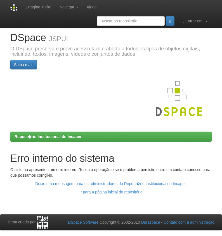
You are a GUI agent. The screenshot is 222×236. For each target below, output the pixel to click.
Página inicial (38, 7)
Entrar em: (195, 21)
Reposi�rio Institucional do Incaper (48, 136)
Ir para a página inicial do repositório (111, 192)
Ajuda (92, 7)
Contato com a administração (189, 222)
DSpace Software (83, 222)
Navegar (69, 7)
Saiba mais (23, 64)
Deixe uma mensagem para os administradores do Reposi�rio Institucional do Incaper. (111, 183)
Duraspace (150, 222)
